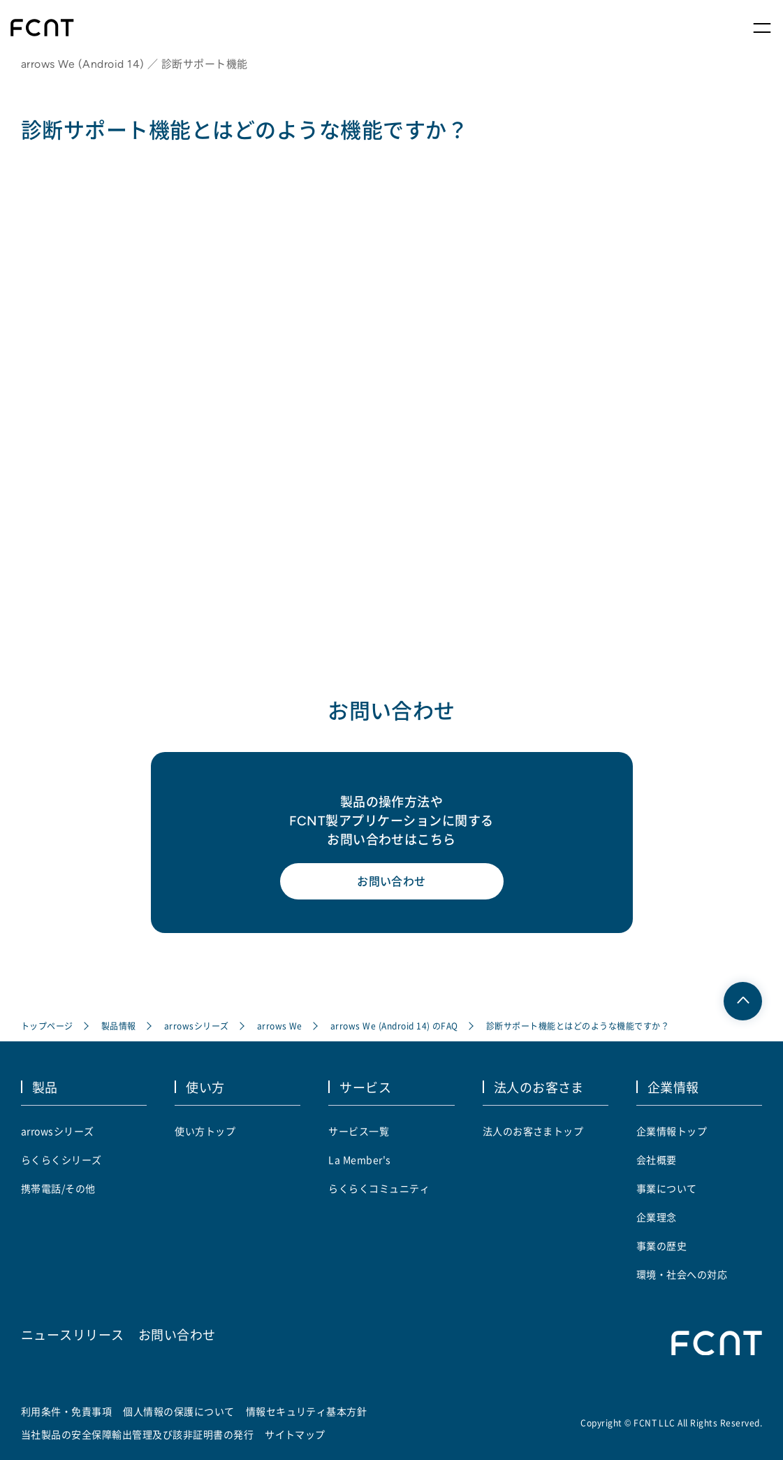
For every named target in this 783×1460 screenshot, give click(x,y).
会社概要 (656, 1159)
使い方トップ (205, 1131)
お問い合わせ (391, 881)
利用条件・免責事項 (66, 1411)
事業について (666, 1188)
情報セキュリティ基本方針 (306, 1411)
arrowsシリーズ (196, 1026)
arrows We (279, 1026)
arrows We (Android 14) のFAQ (394, 1026)
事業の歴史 (661, 1245)
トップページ (47, 1026)
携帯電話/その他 (58, 1188)
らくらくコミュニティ (379, 1188)
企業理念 (656, 1217)
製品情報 (118, 1026)
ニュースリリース (72, 1334)
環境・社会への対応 (681, 1274)
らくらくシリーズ (61, 1159)
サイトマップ (295, 1434)
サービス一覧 (358, 1131)
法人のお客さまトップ (533, 1131)
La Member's (359, 1159)
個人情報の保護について (178, 1411)
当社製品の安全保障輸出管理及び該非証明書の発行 (137, 1434)
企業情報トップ (671, 1131)
